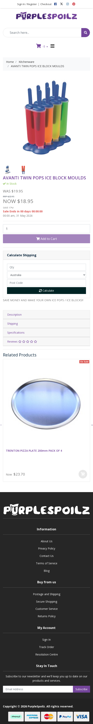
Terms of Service (46, 563)
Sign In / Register (27, 4)
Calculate (46, 290)
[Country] (46, 275)
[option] (8, 170)
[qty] (46, 267)
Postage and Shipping (46, 594)
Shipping (12, 323)
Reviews (22, 341)
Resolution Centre (46, 654)
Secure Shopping (46, 601)
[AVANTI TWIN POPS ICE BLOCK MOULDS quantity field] (46, 228)
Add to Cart (46, 239)
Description (14, 314)
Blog (47, 571)
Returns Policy (47, 616)
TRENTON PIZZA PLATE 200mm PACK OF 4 (34, 450)
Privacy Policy (46, 548)
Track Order (46, 647)
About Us (46, 541)
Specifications (16, 332)
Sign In (46, 639)
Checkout (45, 4)
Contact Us (47, 556)
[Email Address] (38, 689)
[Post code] (46, 282)
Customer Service (46, 609)
